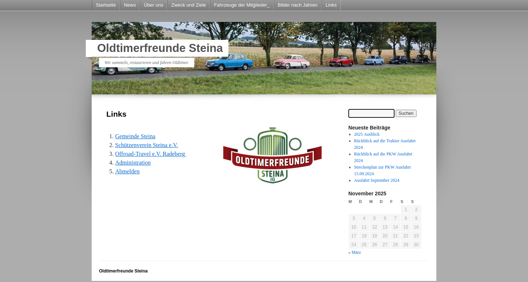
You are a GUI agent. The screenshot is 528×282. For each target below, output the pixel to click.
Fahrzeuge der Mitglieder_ (242, 5)
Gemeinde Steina (135, 136)
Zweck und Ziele (188, 5)
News (130, 5)
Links (331, 5)
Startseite (106, 5)
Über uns (153, 5)
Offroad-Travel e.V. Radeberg (150, 154)
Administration (133, 162)
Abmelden (127, 171)
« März (354, 252)
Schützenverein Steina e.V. (146, 145)
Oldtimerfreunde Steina (160, 48)
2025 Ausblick (367, 134)
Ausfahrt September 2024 (376, 180)
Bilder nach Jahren (298, 5)
